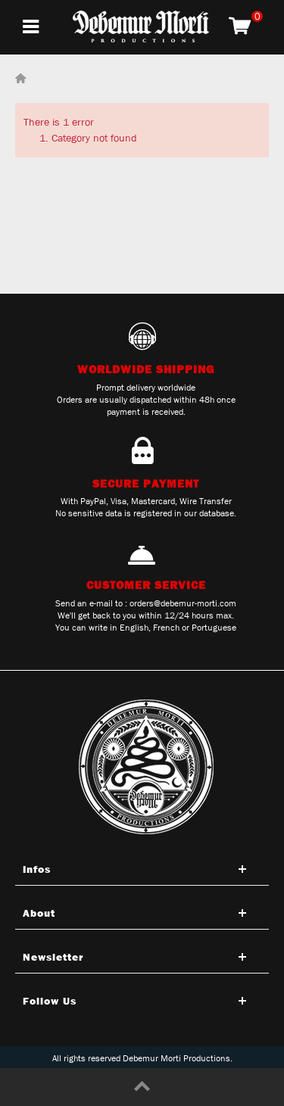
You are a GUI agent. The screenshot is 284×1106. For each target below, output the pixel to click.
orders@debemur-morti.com (183, 603)
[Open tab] (142, 869)
